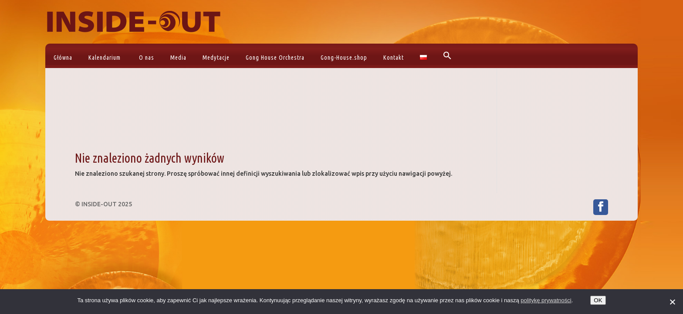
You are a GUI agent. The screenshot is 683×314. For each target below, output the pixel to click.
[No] (672, 301)
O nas (146, 57)
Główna (63, 57)
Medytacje (216, 57)
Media (178, 57)
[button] (446, 56)
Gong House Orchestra (275, 57)
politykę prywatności (546, 300)
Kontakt (393, 57)
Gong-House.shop (344, 57)
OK (598, 300)
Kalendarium (104, 57)
